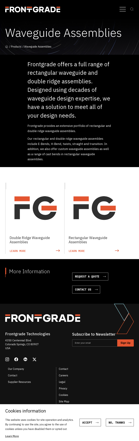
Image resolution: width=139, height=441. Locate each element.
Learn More (12, 436)
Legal (62, 382)
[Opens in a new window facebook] (16, 359)
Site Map (64, 401)
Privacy (63, 388)
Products (16, 46)
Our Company (16, 368)
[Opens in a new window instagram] (7, 359)
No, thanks (117, 422)
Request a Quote (87, 276)
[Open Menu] (123, 9)
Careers (63, 375)
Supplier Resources (19, 382)
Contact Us (83, 289)
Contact (63, 368)
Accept (87, 422)
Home (6, 46)
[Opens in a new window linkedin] (25, 359)
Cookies (63, 395)
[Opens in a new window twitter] (34, 359)
